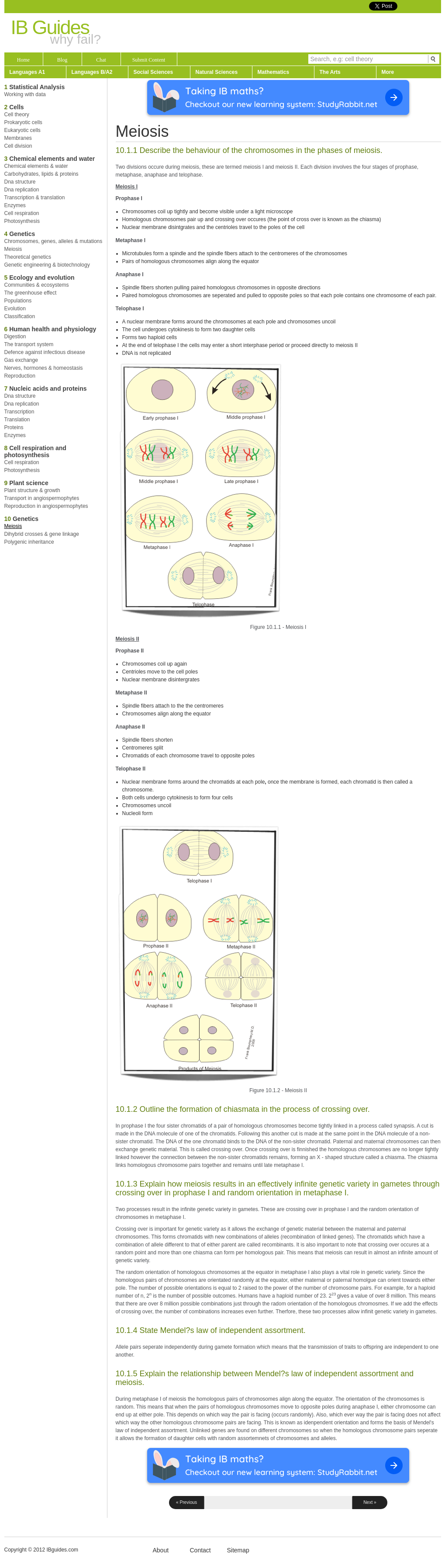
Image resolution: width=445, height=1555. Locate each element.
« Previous (186, 1502)
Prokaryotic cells (23, 122)
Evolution (15, 308)
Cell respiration (21, 213)
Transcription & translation (34, 197)
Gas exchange (21, 360)
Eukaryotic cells (22, 130)
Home (23, 60)
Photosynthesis (22, 221)
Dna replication (21, 190)
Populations (18, 301)
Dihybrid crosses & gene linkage (41, 534)
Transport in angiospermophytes (41, 498)
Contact (200, 1550)
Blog (62, 60)
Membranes (18, 138)
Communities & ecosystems (36, 285)
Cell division (18, 146)
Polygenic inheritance (29, 542)
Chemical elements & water (36, 166)
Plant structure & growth (32, 490)
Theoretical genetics (27, 257)
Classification (19, 316)
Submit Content (149, 60)
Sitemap (238, 1550)
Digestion (15, 336)
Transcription (19, 412)
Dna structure (20, 182)
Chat (101, 60)
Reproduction (19, 376)
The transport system (29, 344)
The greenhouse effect (30, 293)
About (161, 1550)
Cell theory (16, 114)
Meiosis (13, 249)
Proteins (14, 427)
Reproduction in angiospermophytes (46, 506)
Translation (17, 420)
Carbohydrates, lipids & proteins (41, 174)
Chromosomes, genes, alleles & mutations (53, 241)
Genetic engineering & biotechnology (47, 265)
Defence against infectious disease (44, 352)
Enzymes (15, 205)
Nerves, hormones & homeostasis (43, 368)
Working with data (25, 94)
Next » (369, 1502)
